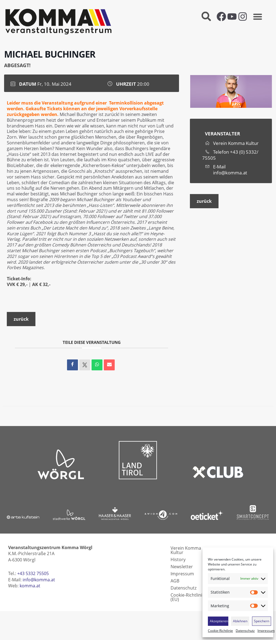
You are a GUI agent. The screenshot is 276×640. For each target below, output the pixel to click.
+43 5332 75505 (33, 573)
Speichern (261, 621)
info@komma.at (230, 173)
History (178, 559)
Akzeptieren (219, 621)
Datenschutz (245, 631)
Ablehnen (240, 621)
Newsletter (182, 567)
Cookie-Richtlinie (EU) (188, 597)
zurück (21, 319)
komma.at (30, 586)
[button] (206, 16)
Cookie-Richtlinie (220, 631)
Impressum (266, 631)
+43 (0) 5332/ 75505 (230, 155)
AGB (175, 581)
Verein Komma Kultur (186, 550)
